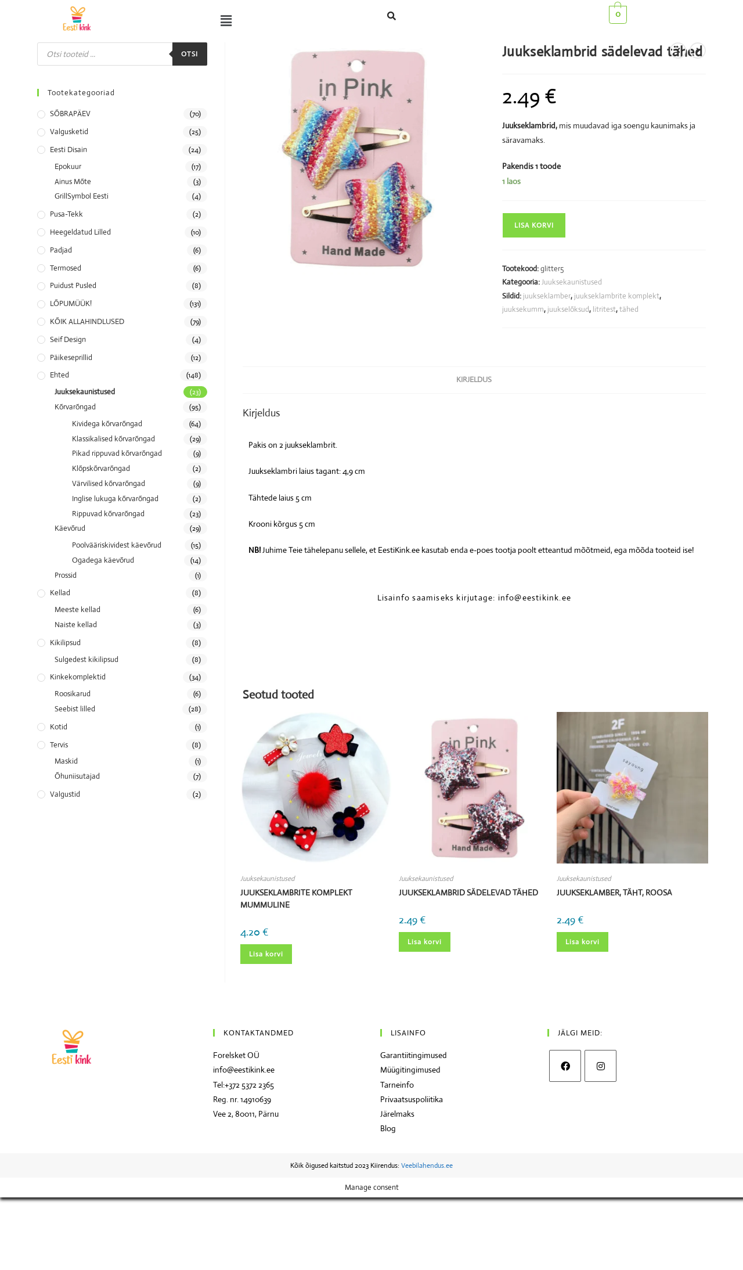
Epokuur (68, 166)
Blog (388, 1128)
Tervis (59, 745)
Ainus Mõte (73, 181)
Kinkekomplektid (78, 677)
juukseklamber (547, 296)
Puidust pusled (73, 285)
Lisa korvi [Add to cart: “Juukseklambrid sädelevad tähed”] (424, 942)
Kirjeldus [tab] (474, 379)
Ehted (59, 375)
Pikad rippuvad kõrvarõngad (117, 453)
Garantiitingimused (413, 1055)
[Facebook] (565, 1066)
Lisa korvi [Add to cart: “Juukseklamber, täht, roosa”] (582, 942)
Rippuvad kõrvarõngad (108, 514)
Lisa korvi (534, 225)
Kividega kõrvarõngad (107, 424)
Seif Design (68, 339)
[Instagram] (600, 1066)
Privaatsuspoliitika (411, 1099)
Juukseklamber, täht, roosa (614, 892)
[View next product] (698, 50)
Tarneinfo (397, 1085)
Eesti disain (68, 149)
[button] (223, 21)
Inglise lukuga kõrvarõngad (115, 498)
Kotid (58, 727)
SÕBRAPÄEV (70, 113)
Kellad (60, 593)
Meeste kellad (77, 609)
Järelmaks (397, 1114)
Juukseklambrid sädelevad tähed (468, 892)
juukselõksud (568, 309)
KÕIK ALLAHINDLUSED (87, 321)
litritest (604, 309)
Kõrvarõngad (75, 407)
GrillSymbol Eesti (82, 196)
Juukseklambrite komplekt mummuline (296, 898)
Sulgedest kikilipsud (86, 659)
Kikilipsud (65, 642)
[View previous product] (678, 50)
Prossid (66, 575)
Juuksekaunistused (572, 282)
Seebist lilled (75, 709)
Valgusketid (69, 131)
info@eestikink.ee (244, 1069)
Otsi (190, 54)
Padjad (61, 250)
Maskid (66, 761)
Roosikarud (73, 694)
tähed (629, 309)
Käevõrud (70, 528)
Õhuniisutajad (77, 776)
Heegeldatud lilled (80, 232)
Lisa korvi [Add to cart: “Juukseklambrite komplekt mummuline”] (266, 954)
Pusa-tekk (66, 214)
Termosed (65, 268)
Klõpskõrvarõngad (101, 468)
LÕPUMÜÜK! (71, 303)
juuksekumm (523, 309)
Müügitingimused (410, 1069)
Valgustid (65, 794)
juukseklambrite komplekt (616, 296)
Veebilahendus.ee (427, 1165)
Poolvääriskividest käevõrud (116, 545)
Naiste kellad (76, 624)
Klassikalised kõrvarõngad (113, 439)
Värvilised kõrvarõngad (108, 483)
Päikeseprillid (71, 357)
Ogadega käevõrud (103, 560)
